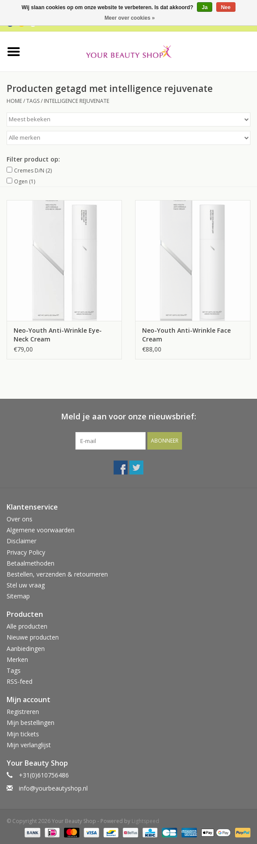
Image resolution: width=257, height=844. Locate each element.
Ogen (24, 181)
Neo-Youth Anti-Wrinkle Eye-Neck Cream (58, 334)
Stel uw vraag (26, 585)
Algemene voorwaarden (41, 530)
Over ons (19, 519)
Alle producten (27, 626)
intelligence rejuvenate (76, 101)
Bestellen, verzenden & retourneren (57, 574)
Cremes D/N (33, 170)
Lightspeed (145, 821)
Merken (17, 659)
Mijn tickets (23, 734)
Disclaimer (21, 541)
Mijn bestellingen (30, 722)
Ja (204, 7)
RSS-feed (19, 681)
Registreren (23, 711)
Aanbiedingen (26, 648)
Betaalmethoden (30, 563)
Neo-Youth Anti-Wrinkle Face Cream (186, 334)
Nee (226, 7)
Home (14, 101)
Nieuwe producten (33, 637)
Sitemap (18, 596)
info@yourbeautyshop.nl (53, 788)
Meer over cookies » (129, 18)
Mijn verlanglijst (29, 745)
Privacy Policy (26, 552)
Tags (32, 101)
